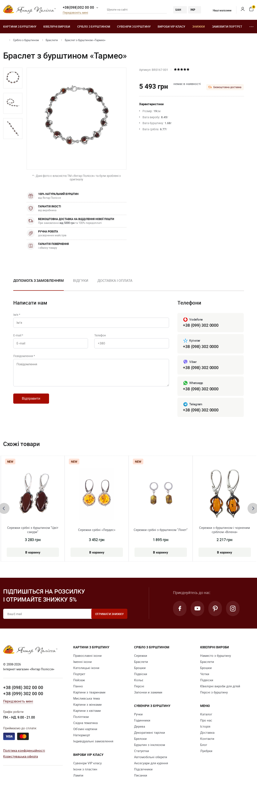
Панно (78, 686)
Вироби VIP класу (171, 26)
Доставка (207, 732)
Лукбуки (206, 751)
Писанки (140, 775)
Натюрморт (81, 735)
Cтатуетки (141, 751)
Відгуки (80, 280)
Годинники (142, 720)
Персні (139, 686)
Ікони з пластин (85, 769)
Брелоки (140, 738)
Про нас (206, 720)
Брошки (140, 668)
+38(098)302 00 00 (78, 7)
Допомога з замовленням (38, 280)
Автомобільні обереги (150, 757)
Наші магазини (219, 10)
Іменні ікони (82, 662)
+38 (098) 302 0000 (200, 346)
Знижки (198, 26)
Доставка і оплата (114, 280)
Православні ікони (87, 655)
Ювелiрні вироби (56, 26)
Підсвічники (143, 769)
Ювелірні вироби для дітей (220, 686)
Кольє (138, 680)
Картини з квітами (87, 710)
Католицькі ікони (86, 668)
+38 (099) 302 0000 (200, 325)
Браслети (52, 40)
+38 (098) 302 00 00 (23, 687)
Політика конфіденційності (24, 750)
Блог (203, 745)
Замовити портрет (227, 26)
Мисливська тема (86, 698)
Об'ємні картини (85, 729)
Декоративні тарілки (149, 732)
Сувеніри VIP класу (87, 763)
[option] (13, 78)
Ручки (138, 714)
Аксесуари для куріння (151, 763)
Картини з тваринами (89, 692)
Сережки (140, 655)
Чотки (204, 674)
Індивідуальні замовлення (93, 741)
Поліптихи (81, 717)
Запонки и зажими (148, 692)
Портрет (79, 674)
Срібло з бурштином (93, 26)
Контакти (207, 738)
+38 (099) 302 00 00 (23, 693)
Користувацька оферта (20, 756)
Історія (205, 726)
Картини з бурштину (19, 26)
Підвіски (140, 674)
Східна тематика (85, 723)
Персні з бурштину (214, 692)
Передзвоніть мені (75, 12)
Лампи (78, 775)
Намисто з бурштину (215, 655)
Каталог (206, 714)
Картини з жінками (87, 704)
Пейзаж (79, 680)
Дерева (139, 726)
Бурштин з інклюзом (149, 745)
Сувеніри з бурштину (134, 26)
